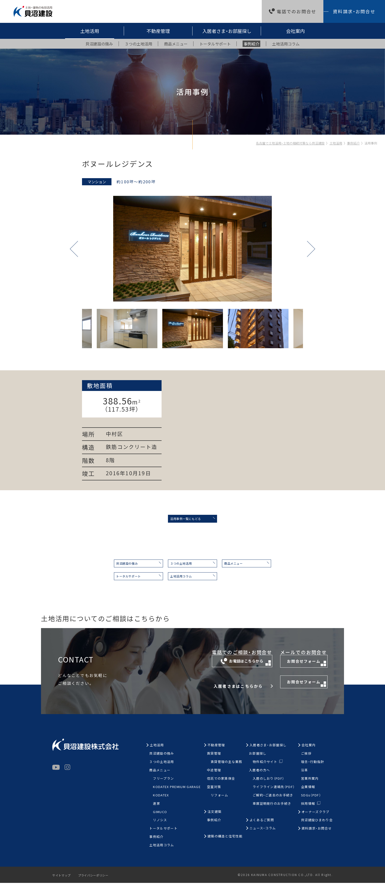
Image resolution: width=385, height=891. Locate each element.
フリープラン (163, 787)
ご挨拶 (306, 761)
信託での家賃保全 (221, 787)
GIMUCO (160, 820)
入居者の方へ (259, 778)
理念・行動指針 (312, 770)
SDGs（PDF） (311, 803)
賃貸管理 (214, 761)
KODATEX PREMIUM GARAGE (177, 795)
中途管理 (214, 778)
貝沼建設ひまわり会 (317, 828)
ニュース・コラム (262, 836)
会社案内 (295, 31)
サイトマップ (62, 883)
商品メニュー (247, 567)
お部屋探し (258, 761)
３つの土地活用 (176, 567)
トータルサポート (104, 583)
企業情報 (308, 795)
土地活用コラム (176, 583)
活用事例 (370, 143)
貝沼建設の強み (102, 567)
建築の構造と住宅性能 (225, 844)
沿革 (304, 778)
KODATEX (161, 803)
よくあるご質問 (261, 828)
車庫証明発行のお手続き (272, 812)
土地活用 (89, 31)
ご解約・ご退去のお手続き (273, 803)
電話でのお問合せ (296, 11)
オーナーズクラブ (315, 820)
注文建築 (214, 820)
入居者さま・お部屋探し (226, 31)
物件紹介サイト (265, 770)
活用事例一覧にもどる (177, 520)
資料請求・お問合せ (354, 11)
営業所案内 (310, 787)
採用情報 (308, 811)
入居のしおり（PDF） (268, 787)
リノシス (160, 828)
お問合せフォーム (297, 672)
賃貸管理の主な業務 (226, 770)
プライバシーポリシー (98, 883)
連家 (156, 812)
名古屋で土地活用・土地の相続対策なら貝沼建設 (290, 143)
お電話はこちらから (205, 672)
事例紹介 (353, 143)
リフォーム (219, 803)
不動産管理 (158, 31)
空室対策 (214, 795)
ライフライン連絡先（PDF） (274, 795)
